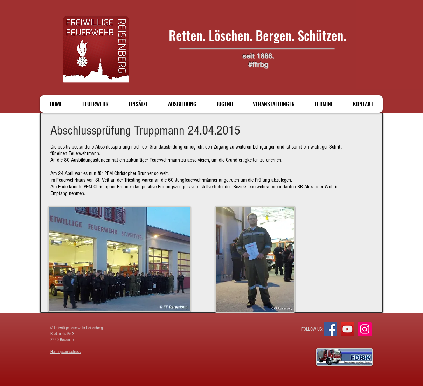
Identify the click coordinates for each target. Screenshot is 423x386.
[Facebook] (330, 329)
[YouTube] (347, 329)
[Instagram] (365, 329)
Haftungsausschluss (65, 351)
